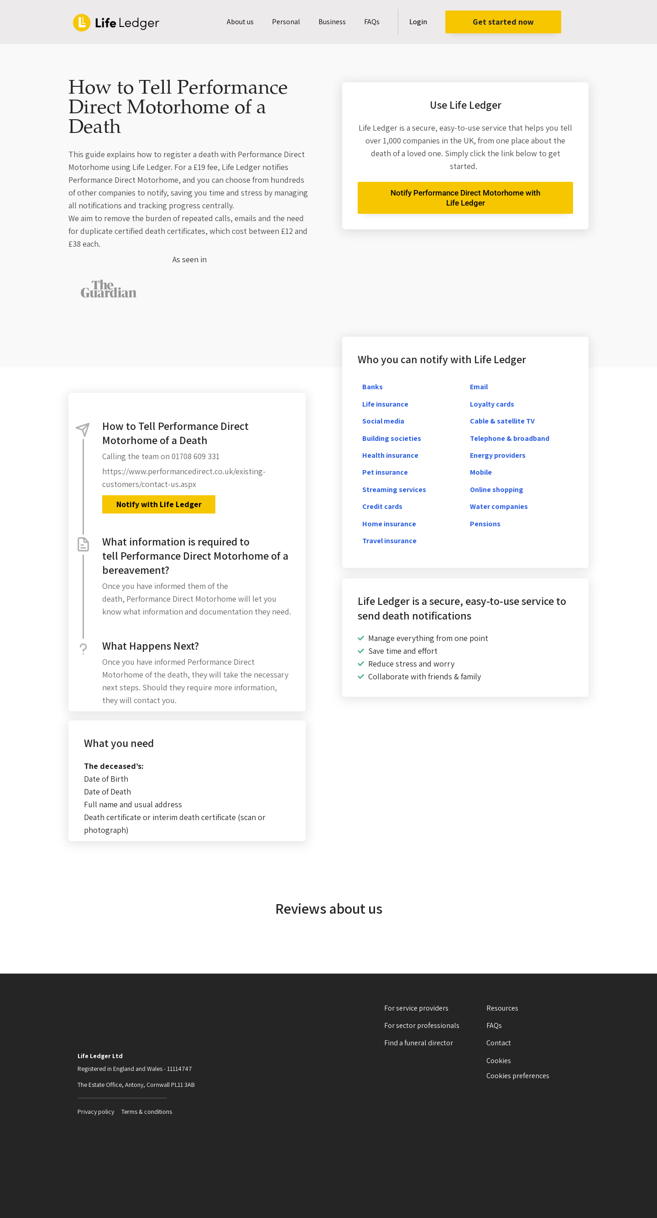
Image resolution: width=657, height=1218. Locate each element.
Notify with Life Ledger (158, 504)
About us (240, 21)
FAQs (372, 21)
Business (332, 21)
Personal (286, 21)
